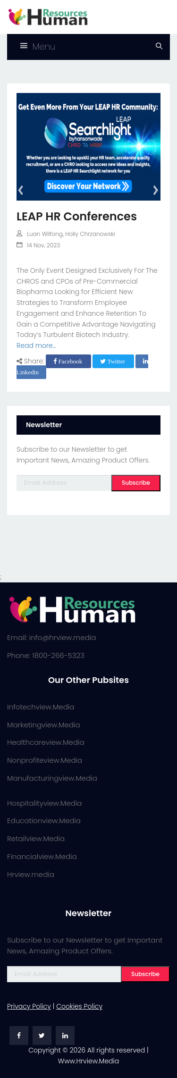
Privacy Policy (29, 1006)
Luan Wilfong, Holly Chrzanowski (66, 234)
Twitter (113, 361)
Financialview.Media (42, 856)
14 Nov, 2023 (38, 245)
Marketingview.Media (43, 725)
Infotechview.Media (40, 707)
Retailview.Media (36, 838)
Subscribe (136, 483)
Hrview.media (30, 874)
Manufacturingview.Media (52, 778)
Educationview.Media (44, 820)
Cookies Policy (79, 1006)
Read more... (36, 345)
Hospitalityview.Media (44, 803)
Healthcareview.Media (45, 742)
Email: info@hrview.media (51, 637)
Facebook (68, 361)
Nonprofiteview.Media (44, 760)
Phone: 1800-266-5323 (45, 655)
